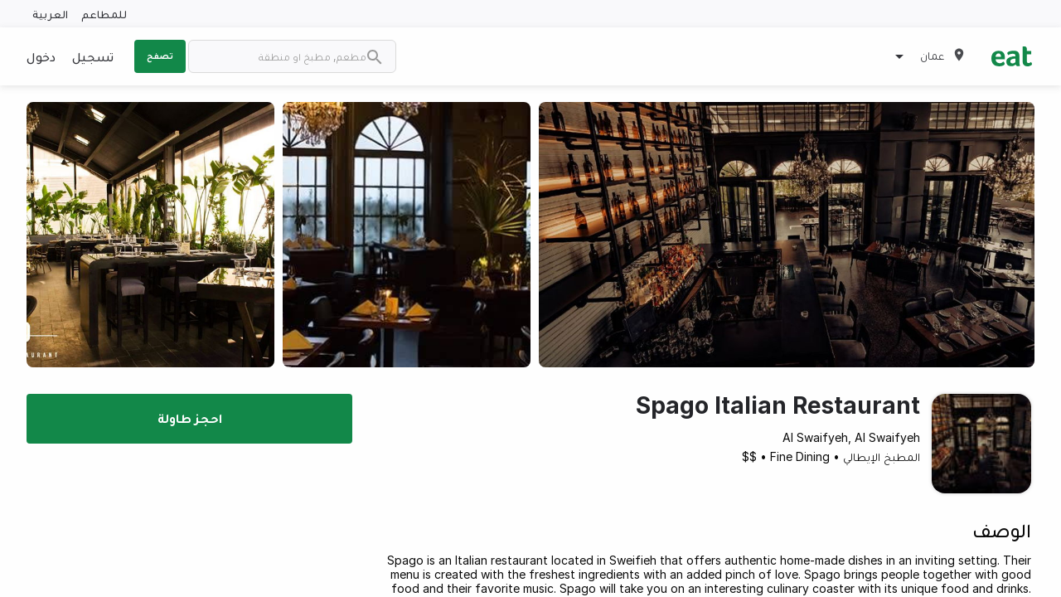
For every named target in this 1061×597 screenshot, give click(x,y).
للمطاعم (104, 14)
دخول (41, 56)
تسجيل (93, 56)
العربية (50, 14)
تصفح (160, 55)
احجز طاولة (189, 418)
